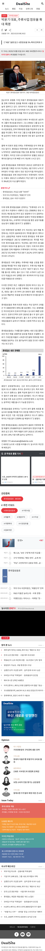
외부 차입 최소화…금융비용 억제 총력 (18, 871)
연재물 (5, 576)
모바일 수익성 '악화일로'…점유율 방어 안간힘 (21, 675)
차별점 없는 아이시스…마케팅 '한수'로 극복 (28, 598)
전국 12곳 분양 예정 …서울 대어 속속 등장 (19, 655)
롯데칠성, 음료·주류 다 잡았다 (14, 198)
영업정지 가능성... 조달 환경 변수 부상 (17, 665)
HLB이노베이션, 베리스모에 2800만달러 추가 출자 (22, 907)
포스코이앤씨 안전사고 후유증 (13, 851)
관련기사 (4, 188)
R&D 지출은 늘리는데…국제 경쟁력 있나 (28, 593)
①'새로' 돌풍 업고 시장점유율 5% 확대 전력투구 (22, 42)
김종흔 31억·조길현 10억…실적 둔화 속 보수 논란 (22, 670)
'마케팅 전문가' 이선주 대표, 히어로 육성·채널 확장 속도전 (19, 824)
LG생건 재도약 (7, 821)
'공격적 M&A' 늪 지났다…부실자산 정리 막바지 (15, 830)
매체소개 (12, 927)
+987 (41, 540)
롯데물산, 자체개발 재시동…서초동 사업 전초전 (16, 812)
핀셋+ (4, 16)
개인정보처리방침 (22, 927)
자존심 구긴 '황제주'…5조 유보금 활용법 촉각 (15, 827)
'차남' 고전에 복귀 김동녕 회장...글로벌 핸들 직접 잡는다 (28, 563)
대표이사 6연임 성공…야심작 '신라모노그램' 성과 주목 (18, 839)
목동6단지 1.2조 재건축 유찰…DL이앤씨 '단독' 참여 (23, 660)
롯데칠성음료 (13, 16)
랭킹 (14, 9)
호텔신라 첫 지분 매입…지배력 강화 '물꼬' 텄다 (15, 842)
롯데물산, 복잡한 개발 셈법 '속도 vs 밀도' (14, 809)
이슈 (21, 9)
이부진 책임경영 (8, 836)
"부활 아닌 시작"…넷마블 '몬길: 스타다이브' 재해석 (23, 912)
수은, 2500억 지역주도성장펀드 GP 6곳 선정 (20, 917)
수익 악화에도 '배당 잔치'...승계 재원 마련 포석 (28, 558)
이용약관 (32, 927)
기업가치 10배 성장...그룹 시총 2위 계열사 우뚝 (21, 876)
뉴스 (7, 9)
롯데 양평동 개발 (8, 806)
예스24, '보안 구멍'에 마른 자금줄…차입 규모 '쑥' (28, 553)
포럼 (38, 9)
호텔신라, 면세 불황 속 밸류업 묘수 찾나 (13, 844)
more (9, 188)
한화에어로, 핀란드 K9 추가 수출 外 (17, 695)
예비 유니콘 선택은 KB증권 (14, 680)
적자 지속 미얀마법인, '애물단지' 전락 (16, 195)
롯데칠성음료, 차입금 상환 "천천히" (16, 192)
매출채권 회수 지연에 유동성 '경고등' (13, 854)
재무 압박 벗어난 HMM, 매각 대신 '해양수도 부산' (22, 650)
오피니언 (29, 9)
